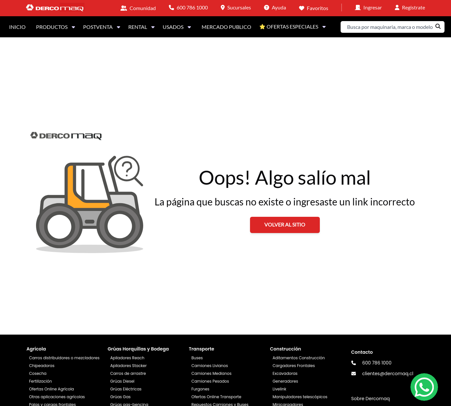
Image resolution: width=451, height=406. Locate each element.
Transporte (201, 349)
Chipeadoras (41, 365)
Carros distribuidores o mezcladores (64, 358)
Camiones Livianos (209, 365)
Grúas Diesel (122, 381)
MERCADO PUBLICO (226, 27)
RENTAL (141, 27)
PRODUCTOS (55, 27)
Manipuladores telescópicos (300, 397)
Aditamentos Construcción (299, 358)
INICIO (17, 27)
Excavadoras (285, 373)
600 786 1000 (377, 363)
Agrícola (36, 349)
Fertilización (40, 381)
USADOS (177, 27)
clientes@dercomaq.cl (387, 373)
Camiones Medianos (211, 373)
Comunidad (143, 8)
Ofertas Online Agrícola (51, 389)
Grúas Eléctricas (125, 389)
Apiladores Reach (127, 358)
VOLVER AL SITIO (284, 224)
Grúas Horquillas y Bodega (138, 349)
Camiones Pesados (210, 381)
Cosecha (37, 373)
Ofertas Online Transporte (216, 397)
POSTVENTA (101, 27)
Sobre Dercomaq (370, 398)
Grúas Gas (120, 397)
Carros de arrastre (128, 373)
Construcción (285, 349)
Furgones (200, 389)
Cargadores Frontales (294, 365)
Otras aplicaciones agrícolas (57, 397)
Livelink (279, 389)
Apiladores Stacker (128, 365)
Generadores (285, 381)
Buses (197, 358)
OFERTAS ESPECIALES (294, 26)
